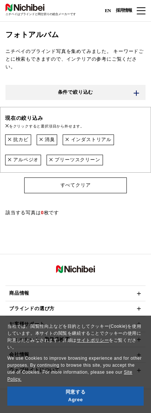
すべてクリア (75, 185)
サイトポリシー (93, 340)
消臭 (47, 139)
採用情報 (124, 10)
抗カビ (18, 139)
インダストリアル (88, 139)
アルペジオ (23, 159)
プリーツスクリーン (74, 159)
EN (108, 10)
